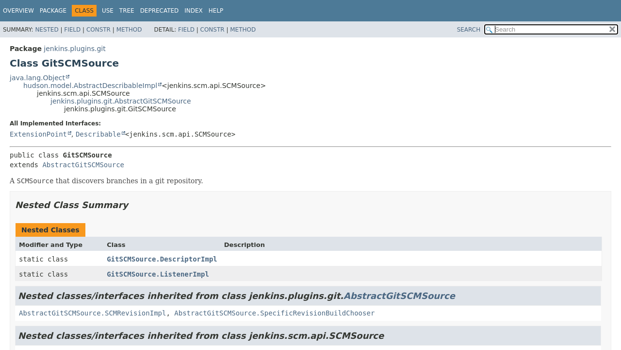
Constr (98, 29)
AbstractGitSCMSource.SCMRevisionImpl (92, 313)
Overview (18, 10)
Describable (98, 134)
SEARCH (469, 29)
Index (193, 10)
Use (108, 10)
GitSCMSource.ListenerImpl (158, 274)
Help (216, 10)
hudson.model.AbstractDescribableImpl (90, 85)
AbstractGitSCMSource (83, 165)
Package (53, 10)
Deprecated (159, 10)
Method (129, 29)
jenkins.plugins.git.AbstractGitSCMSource (120, 101)
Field (72, 29)
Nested (46, 29)
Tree (126, 10)
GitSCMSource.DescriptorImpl (162, 259)
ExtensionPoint (38, 134)
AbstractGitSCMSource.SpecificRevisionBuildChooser (274, 313)
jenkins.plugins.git (74, 48)
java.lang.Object (37, 78)
